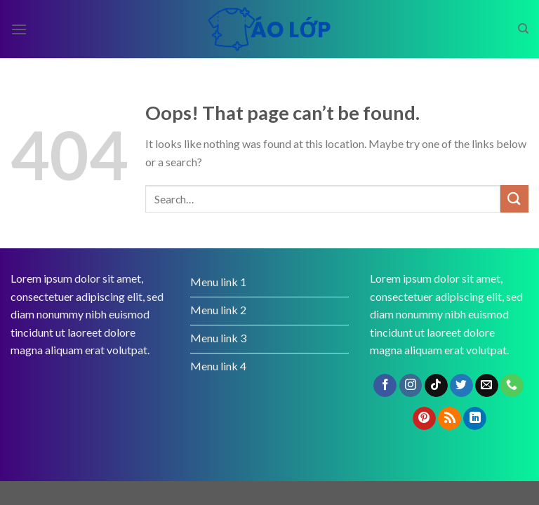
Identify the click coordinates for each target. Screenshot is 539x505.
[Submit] (514, 199)
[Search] (523, 28)
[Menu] (19, 29)
